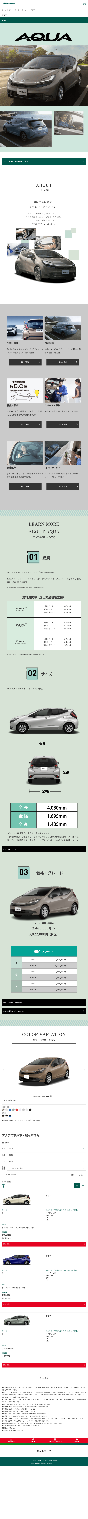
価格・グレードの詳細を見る (12, 1002)
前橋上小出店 (6, 1235)
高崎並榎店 (6, 1295)
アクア (4, 15)
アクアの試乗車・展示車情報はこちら (15, 161)
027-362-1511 (6, 1298)
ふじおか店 (6, 1356)
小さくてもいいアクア (10, 849)
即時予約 (44, 1244)
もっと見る (46, 1378)
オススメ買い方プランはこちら (13, 1011)
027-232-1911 (6, 1238)
